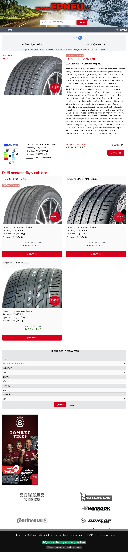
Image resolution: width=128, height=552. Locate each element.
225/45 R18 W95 (73, 64)
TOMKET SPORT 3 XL (14, 179)
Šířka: (6, 377)
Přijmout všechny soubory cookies (64, 542)
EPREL (29, 158)
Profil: (6, 386)
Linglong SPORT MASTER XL (82, 179)
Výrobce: (7, 368)
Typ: (5, 359)
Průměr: (7, 394)
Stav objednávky (33, 44)
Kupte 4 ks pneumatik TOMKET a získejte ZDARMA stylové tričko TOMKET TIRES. (64, 50)
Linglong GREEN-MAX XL (16, 263)
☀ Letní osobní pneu (91, 64)
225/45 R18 (41, 148)
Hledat (60, 404)
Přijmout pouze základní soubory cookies (64, 547)
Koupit (115, 153)
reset (71, 405)
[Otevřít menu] (3, 30)
